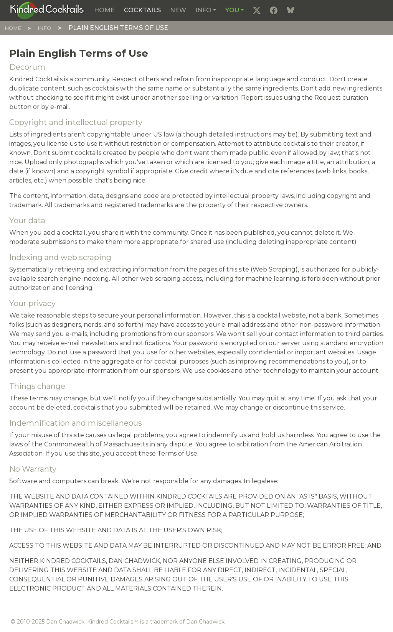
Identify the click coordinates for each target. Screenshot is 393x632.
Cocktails (142, 10)
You (232, 10)
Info (203, 10)
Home (104, 10)
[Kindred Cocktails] (47, 10)
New (178, 10)
